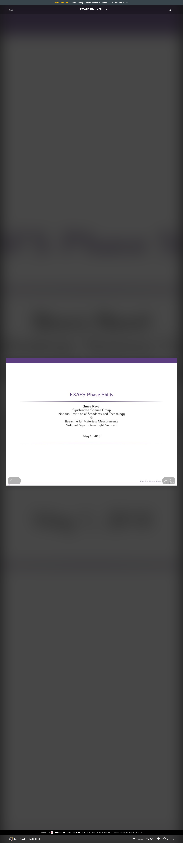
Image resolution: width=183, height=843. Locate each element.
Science (138, 839)
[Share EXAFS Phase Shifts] (158, 839)
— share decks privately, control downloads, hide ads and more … (91, 2)
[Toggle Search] (170, 10)
